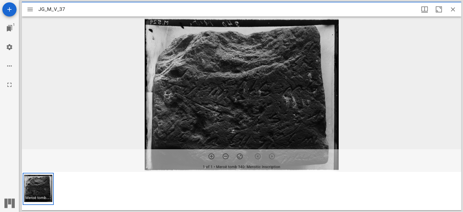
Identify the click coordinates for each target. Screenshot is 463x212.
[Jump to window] (9, 28)
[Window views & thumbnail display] (425, 9)
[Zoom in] (211, 156)
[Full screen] (9, 85)
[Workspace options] (9, 66)
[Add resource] (9, 9)
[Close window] (453, 9)
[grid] (241, 191)
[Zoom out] (226, 156)
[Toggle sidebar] (30, 9)
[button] (38, 188)
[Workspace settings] (9, 47)
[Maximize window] (439, 9)
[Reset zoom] (240, 156)
